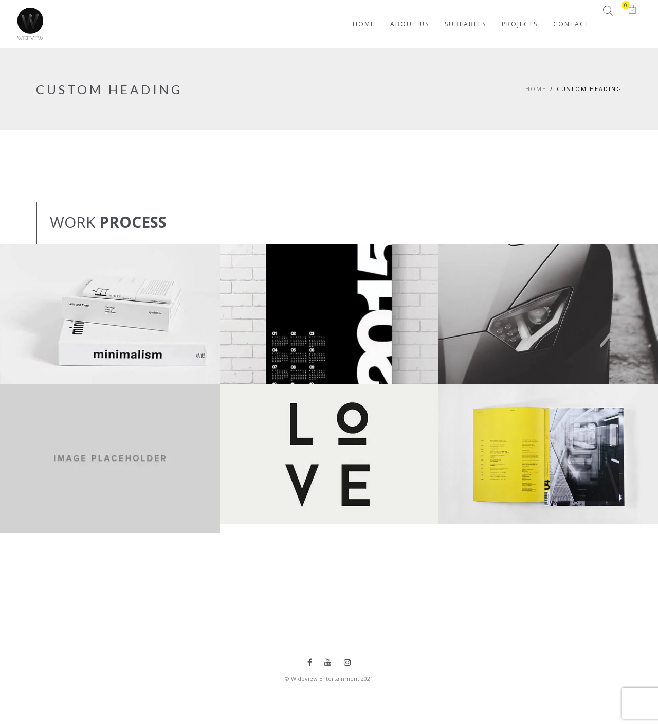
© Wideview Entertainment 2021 (329, 678)
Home (535, 89)
